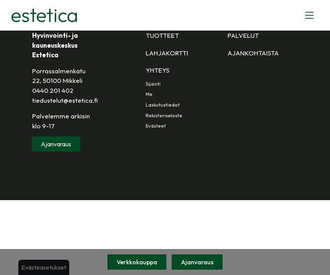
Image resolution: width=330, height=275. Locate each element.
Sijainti (153, 84)
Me (149, 94)
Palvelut (243, 35)
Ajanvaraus (197, 262)
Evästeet (156, 126)
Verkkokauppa (137, 262)
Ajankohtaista (253, 53)
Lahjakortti (167, 53)
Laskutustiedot (163, 105)
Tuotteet (162, 35)
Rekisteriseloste (164, 115)
